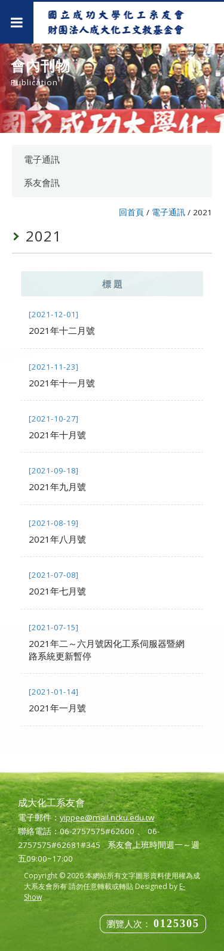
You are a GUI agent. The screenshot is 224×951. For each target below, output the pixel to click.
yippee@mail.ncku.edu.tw (107, 817)
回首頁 (131, 212)
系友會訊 (42, 182)
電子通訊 (42, 159)
